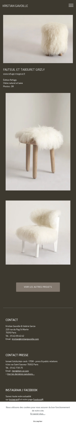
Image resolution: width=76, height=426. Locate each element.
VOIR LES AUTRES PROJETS (38, 287)
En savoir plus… (37, 418)
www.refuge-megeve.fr (14, 74)
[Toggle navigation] (71, 5)
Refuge (13, 80)
